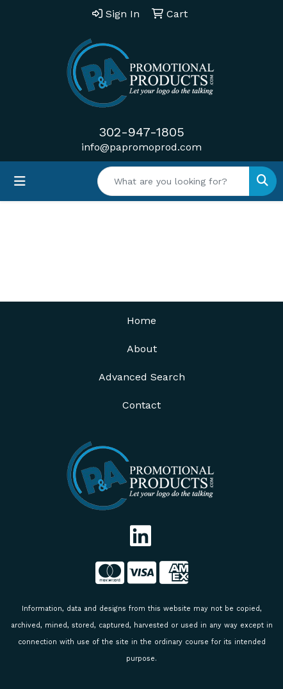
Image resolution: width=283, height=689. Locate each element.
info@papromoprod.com (141, 147)
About (142, 349)
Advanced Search (142, 377)
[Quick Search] (173, 181)
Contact (141, 405)
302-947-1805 (141, 132)
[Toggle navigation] (19, 181)
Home (141, 320)
